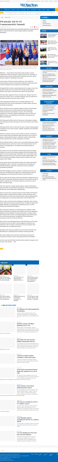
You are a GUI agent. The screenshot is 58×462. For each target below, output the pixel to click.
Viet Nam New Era (22, 12)
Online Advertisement (47, 25)
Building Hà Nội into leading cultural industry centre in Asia (49, 96)
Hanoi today (29, 12)
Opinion (39, 9)
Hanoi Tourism (2, 14)
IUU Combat (21, 14)
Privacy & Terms (51, 455)
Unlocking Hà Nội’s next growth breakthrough (48, 114)
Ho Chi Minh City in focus (12, 14)
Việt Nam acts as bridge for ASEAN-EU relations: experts (27, 402)
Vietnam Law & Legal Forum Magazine (33, 1)
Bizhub (42, 1)
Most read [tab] (53, 31)
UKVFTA (26, 14)
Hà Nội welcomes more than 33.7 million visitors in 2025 (48, 126)
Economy (13, 9)
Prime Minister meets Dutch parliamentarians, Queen (25, 387)
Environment (33, 9)
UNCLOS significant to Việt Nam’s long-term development (27, 433)
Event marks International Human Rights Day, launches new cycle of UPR (27, 371)
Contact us (45, 455)
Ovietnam (46, 1)
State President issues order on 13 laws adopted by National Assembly (5, 278)
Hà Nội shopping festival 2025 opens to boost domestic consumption (49, 106)
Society (18, 9)
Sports (28, 9)
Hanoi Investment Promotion (39, 12)
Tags (2, 248)
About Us (51, 1)
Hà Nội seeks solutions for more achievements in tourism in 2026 (48, 129)
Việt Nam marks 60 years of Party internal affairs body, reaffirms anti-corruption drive (32, 279)
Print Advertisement (46, 23)
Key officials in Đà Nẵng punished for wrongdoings (28, 310)
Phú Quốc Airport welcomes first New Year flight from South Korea (49, 139)
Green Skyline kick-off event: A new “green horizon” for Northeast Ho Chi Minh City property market (49, 143)
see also (4, 263)
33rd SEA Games (38, 14)
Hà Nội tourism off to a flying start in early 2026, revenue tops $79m (49, 123)
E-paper (44, 17)
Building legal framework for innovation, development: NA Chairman (19, 298)
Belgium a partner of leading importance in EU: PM (25, 324)
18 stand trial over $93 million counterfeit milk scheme (52, 49)
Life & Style (23, 9)
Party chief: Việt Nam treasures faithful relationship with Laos (26, 340)
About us (40, 455)
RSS (57, 454)
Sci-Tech (31, 14)
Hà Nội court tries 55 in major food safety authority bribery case (19, 278)
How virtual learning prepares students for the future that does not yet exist (49, 178)
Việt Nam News (29, 5)
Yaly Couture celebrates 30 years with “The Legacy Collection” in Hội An (49, 147)
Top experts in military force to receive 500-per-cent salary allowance (5, 298)
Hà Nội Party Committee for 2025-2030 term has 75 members (48, 93)
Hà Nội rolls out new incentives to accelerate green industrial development (48, 110)
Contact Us (56, 1)
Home (2, 17)
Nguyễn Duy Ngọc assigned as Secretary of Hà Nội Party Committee (49, 89)
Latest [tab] (44, 31)
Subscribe (44, 22)
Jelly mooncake (45, 175)
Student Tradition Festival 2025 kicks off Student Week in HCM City (52, 35)
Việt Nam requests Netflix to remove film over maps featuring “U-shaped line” (33, 298)
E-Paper (48, 9)
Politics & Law (7, 9)
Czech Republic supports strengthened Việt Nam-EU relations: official (28, 419)
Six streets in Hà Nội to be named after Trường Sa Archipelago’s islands (49, 160)
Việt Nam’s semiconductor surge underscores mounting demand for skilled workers (49, 75)
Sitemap (36, 454)
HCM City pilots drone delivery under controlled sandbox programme (52, 42)
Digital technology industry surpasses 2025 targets (49, 71)
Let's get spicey (45, 173)
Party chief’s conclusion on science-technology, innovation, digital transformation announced (49, 80)
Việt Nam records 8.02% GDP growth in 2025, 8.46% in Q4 (53, 62)
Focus (2, 12)
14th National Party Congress (11, 12)
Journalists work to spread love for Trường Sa (49, 157)
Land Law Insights (49, 12)
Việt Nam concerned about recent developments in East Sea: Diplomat (49, 164)
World (43, 9)
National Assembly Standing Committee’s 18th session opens (26, 356)
